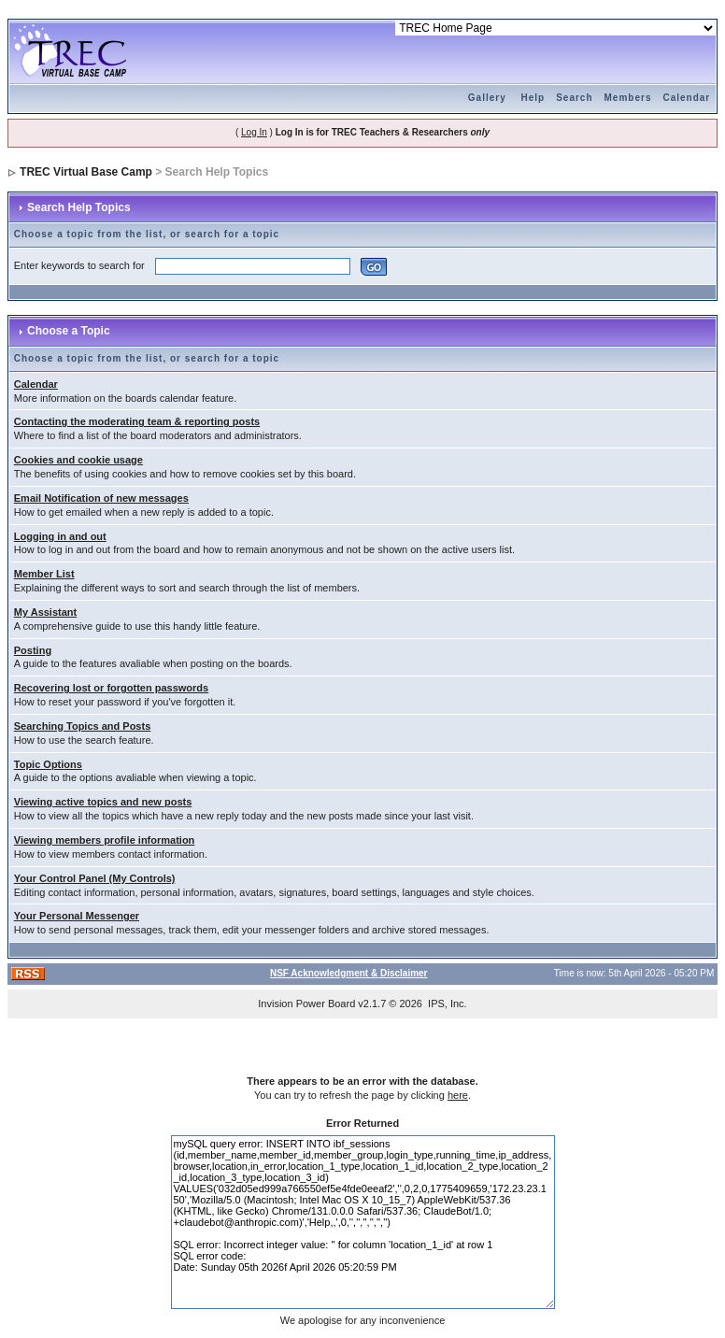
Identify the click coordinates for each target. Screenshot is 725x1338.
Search (574, 98)
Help (533, 98)
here (458, 1095)
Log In (254, 132)
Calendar (686, 98)
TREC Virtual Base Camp (86, 171)
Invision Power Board (306, 1003)
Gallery (487, 98)
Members (628, 98)
